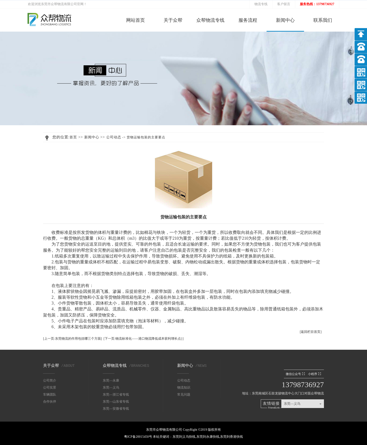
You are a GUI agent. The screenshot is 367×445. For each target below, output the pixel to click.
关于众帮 (173, 20)
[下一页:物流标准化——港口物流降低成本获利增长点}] (143, 338)
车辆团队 (49, 394)
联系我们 (322, 20)
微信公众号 (296, 374)
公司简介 (49, 380)
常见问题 (183, 394)
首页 (73, 137)
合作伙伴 (49, 401)
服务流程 (248, 20)
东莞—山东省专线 (116, 401)
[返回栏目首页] (311, 332)
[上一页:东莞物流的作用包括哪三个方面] (72, 338)
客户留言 (283, 4)
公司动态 (113, 137)
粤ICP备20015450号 (138, 436)
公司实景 (49, 387)
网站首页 (135, 20)
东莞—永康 (111, 380)
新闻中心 (285, 20)
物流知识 (183, 387)
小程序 (315, 374)
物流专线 (261, 4)
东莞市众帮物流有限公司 (59, 4)
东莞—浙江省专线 (116, 394)
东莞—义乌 (111, 387)
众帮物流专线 (210, 20)
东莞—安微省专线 (116, 408)
